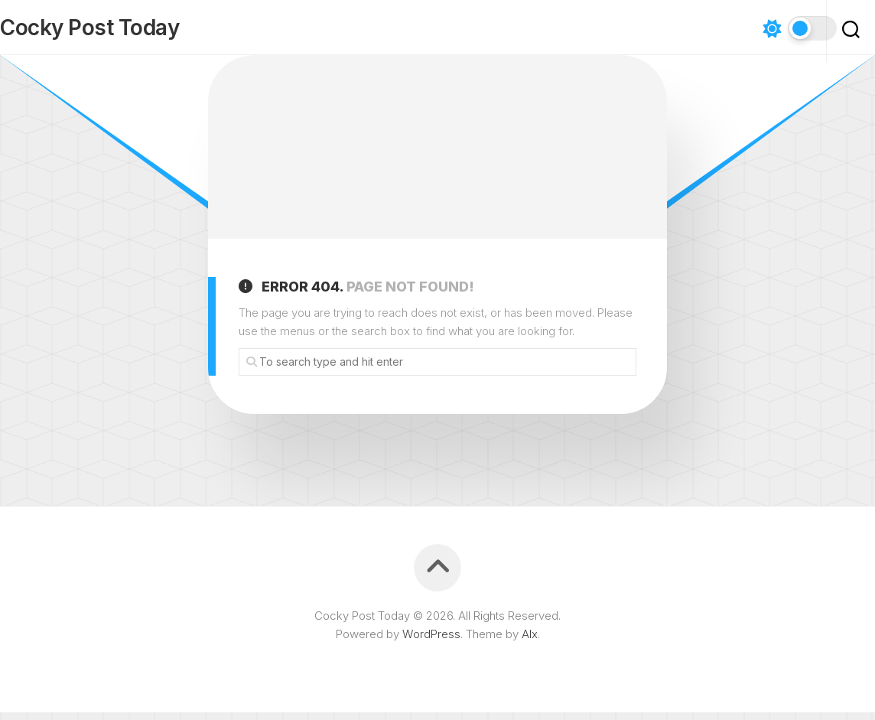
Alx (530, 641)
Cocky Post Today (120, 31)
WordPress (431, 641)
